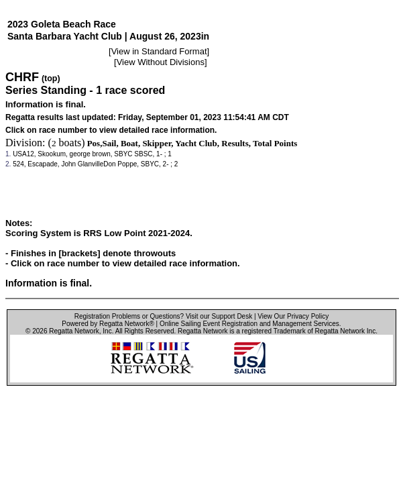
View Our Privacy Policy (293, 316)
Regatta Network (74, 331)
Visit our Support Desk (219, 316)
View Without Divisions (161, 62)
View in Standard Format (159, 51)
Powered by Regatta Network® (108, 323)
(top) (51, 78)
